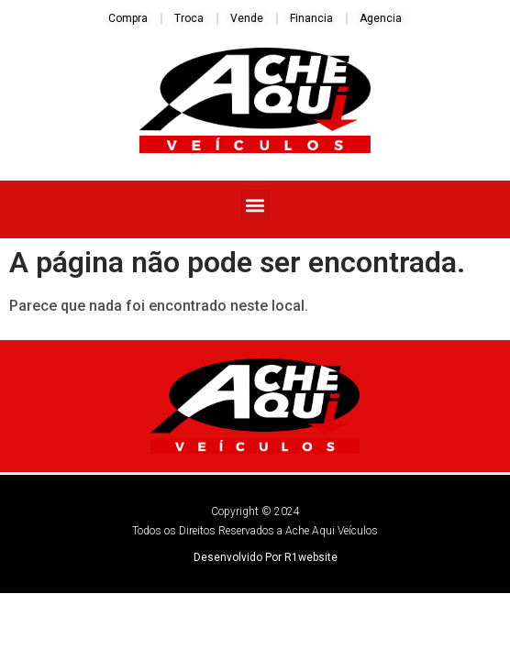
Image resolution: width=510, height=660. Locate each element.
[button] (255, 205)
